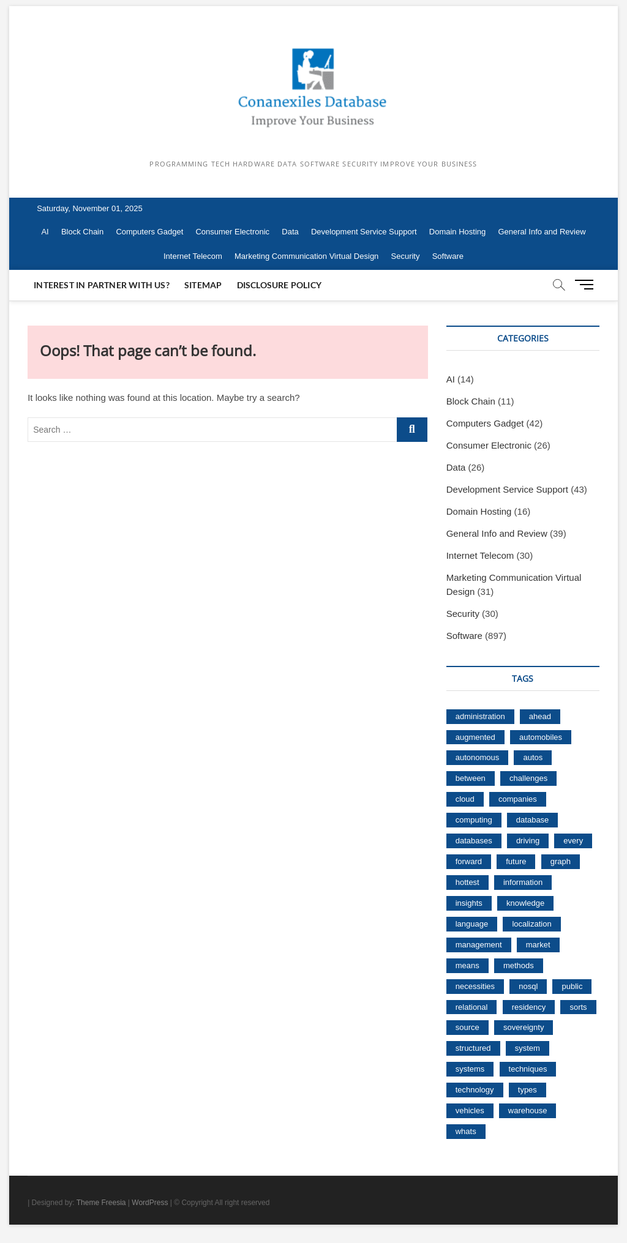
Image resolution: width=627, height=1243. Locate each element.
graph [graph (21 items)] (560, 861)
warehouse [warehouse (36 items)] (527, 1110)
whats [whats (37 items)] (466, 1131)
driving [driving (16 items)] (527, 840)
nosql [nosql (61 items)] (528, 986)
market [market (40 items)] (538, 944)
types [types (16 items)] (527, 1089)
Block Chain (82, 231)
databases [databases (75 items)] (474, 840)
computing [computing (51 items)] (474, 819)
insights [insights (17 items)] (469, 903)
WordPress (150, 1202)
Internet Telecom (192, 256)
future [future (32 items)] (516, 861)
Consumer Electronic (232, 231)
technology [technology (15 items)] (475, 1089)
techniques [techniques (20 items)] (528, 1068)
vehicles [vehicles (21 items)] (470, 1110)
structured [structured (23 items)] (473, 1048)
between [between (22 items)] (471, 778)
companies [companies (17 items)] (517, 799)
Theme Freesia (101, 1202)
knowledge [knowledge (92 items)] (525, 903)
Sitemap (203, 285)
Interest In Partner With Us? (102, 285)
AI (44, 231)
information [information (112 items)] (523, 882)
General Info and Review (541, 231)
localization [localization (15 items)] (531, 923)
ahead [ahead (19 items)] (540, 716)
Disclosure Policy (279, 285)
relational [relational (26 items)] (472, 1007)
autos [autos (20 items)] (533, 757)
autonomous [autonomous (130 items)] (478, 757)
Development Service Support (364, 231)
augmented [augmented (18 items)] (475, 737)
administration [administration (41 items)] (480, 716)
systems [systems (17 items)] (470, 1068)
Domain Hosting (457, 231)
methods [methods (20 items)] (518, 965)
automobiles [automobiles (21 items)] (540, 737)
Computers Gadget (149, 231)
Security (405, 256)
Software (448, 256)
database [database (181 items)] (532, 819)
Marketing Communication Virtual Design (306, 256)
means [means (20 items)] (467, 965)
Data (290, 231)
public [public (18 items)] (571, 986)
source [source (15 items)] (467, 1027)
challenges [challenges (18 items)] (528, 778)
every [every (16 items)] (573, 840)
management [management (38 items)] (479, 944)
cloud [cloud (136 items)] (465, 799)
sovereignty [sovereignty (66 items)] (523, 1027)
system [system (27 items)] (527, 1048)
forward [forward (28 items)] (469, 861)
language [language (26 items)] (472, 923)
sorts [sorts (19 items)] (578, 1007)
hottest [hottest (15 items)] (467, 882)
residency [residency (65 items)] (529, 1007)
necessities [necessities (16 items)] (475, 986)
